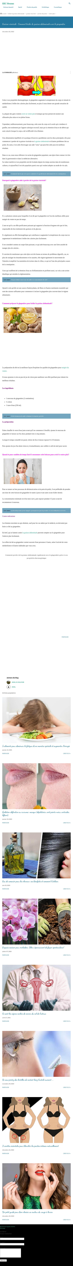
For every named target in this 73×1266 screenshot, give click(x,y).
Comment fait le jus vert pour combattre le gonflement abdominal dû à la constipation (38, 174)
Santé (19, 7)
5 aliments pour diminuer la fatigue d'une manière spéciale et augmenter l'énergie (36, 746)
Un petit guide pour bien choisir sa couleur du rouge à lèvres (27, 1212)
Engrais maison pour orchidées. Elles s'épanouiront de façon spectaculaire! (33, 947)
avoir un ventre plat (28, 114)
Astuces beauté (7, 7)
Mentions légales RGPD (7, 1226)
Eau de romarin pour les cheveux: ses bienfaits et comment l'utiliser (30, 881)
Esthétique (44, 7)
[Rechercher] (69, 3)
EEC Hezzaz (8, 3)
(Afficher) (15, 72)
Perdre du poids (31, 7)
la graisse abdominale (41, 141)
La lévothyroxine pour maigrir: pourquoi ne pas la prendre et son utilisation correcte (38, 510)
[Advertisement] (36, 52)
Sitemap (2, 1228)
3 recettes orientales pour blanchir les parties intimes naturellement (30, 1146)
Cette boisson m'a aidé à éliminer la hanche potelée (27, 416)
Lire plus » (67, 753)
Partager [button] (65, 637)
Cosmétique (57, 7)
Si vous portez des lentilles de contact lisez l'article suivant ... (28, 1079)
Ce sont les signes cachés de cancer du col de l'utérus (24, 1013)
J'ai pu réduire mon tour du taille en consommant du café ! (29, 280)
